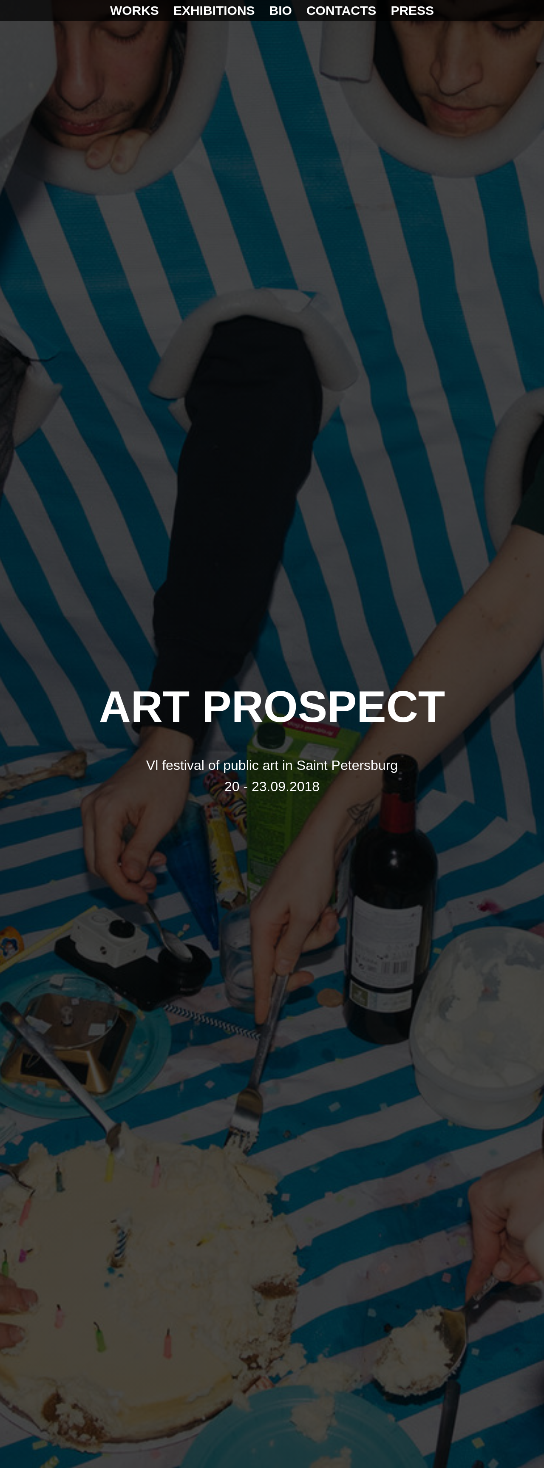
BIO (280, 10)
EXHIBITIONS (214, 10)
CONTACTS (341, 10)
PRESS (412, 10)
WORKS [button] (134, 10)
